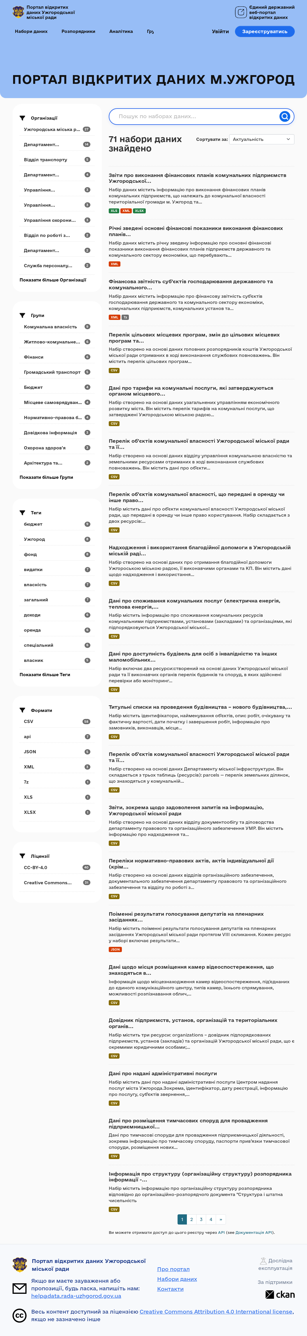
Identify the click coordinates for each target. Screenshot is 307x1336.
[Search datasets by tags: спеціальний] (57, 645)
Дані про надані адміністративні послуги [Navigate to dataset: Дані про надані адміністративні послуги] (163, 1073)
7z (125, 317)
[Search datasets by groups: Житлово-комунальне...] (57, 342)
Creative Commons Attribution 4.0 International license (216, 1311)
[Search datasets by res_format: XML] (57, 767)
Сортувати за (211, 139)
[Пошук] (284, 116)
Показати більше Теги (45, 674)
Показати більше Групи (46, 477)
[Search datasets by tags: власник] (57, 660)
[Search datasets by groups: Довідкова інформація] (57, 433)
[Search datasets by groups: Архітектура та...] (57, 463)
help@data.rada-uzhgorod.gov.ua (76, 1296)
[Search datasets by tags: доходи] (57, 615)
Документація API (254, 1232)
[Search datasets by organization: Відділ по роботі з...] (57, 235)
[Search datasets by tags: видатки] (57, 569)
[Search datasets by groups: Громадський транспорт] (57, 372)
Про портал (173, 1269)
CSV (114, 370)
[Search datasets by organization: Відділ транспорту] (57, 160)
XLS (114, 210)
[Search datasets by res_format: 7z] (57, 782)
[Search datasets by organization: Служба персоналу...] (57, 266)
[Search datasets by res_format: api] (57, 737)
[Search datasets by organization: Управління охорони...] (57, 220)
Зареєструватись (264, 31)
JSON (115, 949)
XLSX (139, 210)
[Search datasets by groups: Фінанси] (57, 357)
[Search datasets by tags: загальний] (57, 600)
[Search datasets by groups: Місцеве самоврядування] (57, 402)
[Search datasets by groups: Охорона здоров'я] (57, 448)
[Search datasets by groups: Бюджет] (57, 387)
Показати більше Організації (53, 279)
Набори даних (31, 31)
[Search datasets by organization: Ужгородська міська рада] (57, 129)
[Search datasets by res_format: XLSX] (57, 812)
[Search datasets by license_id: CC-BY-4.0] (57, 867)
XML (126, 210)
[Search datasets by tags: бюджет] (57, 524)
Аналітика (121, 31)
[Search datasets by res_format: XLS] (57, 797)
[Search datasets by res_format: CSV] (57, 721)
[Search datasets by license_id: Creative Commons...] (57, 883)
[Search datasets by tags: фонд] (57, 554)
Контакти (170, 1289)
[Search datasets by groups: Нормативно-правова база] (57, 418)
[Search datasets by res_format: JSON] (57, 752)
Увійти (220, 31)
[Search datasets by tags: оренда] (57, 630)
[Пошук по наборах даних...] (197, 116)
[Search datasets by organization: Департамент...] (57, 144)
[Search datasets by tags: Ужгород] (57, 539)
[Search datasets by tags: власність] (57, 585)
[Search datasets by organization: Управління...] (57, 190)
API (221, 1232)
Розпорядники (78, 31)
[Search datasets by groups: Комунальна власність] (57, 327)
